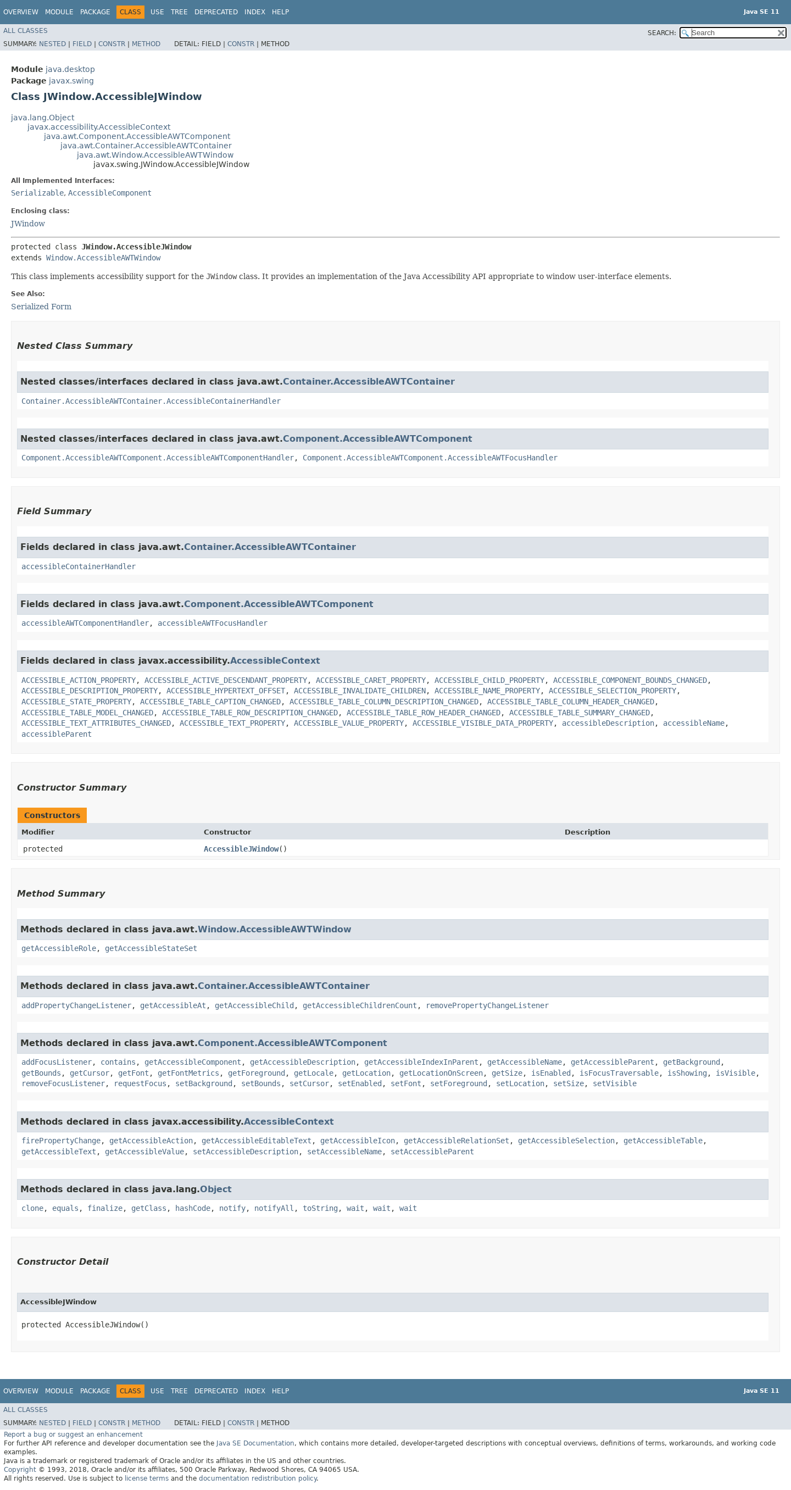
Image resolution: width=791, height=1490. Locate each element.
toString (320, 1208)
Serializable (37, 192)
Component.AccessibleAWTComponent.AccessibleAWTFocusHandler (430, 457)
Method (146, 44)
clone (32, 1208)
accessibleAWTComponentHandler (85, 623)
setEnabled (360, 1083)
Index (254, 12)
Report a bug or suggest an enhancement (73, 1434)
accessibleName (694, 723)
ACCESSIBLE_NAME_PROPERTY (487, 690)
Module (59, 12)
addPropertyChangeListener (76, 1005)
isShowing (687, 1073)
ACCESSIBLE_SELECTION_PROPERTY (612, 690)
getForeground (256, 1073)
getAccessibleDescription (302, 1062)
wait (355, 1208)
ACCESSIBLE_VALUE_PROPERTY (349, 723)
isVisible (735, 1073)
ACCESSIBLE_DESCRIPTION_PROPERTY (89, 690)
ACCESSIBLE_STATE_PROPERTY (76, 701)
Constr (111, 44)
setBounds (261, 1083)
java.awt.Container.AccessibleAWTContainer (146, 145)
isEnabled (551, 1073)
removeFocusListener (63, 1083)
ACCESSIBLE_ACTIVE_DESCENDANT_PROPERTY (225, 680)
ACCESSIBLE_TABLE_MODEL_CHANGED (87, 712)
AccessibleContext (275, 660)
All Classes (25, 31)
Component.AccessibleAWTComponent (377, 438)
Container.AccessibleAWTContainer (369, 381)
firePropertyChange (61, 1140)
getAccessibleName (524, 1062)
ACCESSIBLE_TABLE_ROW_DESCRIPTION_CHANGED (250, 712)
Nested (52, 44)
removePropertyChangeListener (487, 1005)
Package (95, 12)
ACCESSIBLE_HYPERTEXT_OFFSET (225, 690)
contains (118, 1062)
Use (157, 12)
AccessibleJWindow (241, 848)
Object (216, 1189)
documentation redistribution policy (257, 1478)
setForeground (458, 1083)
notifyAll (274, 1208)
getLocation (366, 1073)
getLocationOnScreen (441, 1073)
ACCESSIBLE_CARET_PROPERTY (371, 680)
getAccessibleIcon (357, 1140)
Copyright (20, 1470)
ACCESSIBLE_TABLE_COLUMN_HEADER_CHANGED (570, 701)
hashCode (192, 1208)
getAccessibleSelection (566, 1140)
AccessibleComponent (110, 192)
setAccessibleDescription (245, 1151)
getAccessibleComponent (192, 1062)
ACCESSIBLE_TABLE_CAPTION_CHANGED (210, 701)
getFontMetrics (188, 1073)
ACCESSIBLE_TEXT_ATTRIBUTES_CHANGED (96, 723)
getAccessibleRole (58, 948)
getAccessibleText (58, 1151)
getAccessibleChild (254, 1005)
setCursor (309, 1083)
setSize (568, 1083)
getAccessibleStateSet (151, 948)
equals (65, 1208)
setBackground (203, 1083)
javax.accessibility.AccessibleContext (98, 127)
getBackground (691, 1062)
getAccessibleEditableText (256, 1140)
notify (232, 1208)
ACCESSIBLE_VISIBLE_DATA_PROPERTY (483, 723)
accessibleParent (56, 734)
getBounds (41, 1073)
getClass (148, 1208)
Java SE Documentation (255, 1443)
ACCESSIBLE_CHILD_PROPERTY (489, 680)
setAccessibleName (344, 1151)
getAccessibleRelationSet (456, 1140)
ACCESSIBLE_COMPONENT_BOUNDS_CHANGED (630, 680)
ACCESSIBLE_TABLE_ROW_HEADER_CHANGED (423, 712)
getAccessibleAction (151, 1140)
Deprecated (216, 12)
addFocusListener (56, 1062)
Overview (20, 12)
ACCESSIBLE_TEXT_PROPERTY (232, 723)
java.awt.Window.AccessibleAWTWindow (155, 155)
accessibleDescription (608, 723)
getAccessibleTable (663, 1140)
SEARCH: (662, 33)
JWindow (28, 223)
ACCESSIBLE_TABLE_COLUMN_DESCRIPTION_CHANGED (383, 701)
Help (280, 12)
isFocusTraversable (619, 1073)
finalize (104, 1208)
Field (82, 44)
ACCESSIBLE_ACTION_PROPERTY (78, 680)
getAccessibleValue (144, 1151)
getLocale (313, 1073)
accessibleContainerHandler (78, 566)
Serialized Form (41, 306)
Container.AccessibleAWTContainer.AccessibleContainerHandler (151, 401)
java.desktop (70, 69)
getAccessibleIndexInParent (421, 1062)
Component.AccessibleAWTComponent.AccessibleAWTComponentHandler (157, 457)
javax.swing (71, 80)
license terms (147, 1478)
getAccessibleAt (173, 1005)
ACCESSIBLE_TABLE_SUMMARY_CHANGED (579, 712)
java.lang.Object (42, 117)
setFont (406, 1083)
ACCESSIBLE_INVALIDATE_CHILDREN (360, 690)
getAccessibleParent (612, 1062)
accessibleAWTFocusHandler (213, 623)
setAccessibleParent (432, 1151)
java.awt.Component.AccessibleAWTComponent (137, 136)
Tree (179, 12)
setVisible (615, 1083)
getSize (507, 1073)
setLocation (520, 1083)
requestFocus (140, 1083)
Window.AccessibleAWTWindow (103, 257)
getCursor (89, 1073)
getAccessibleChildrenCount (360, 1005)
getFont (133, 1073)
